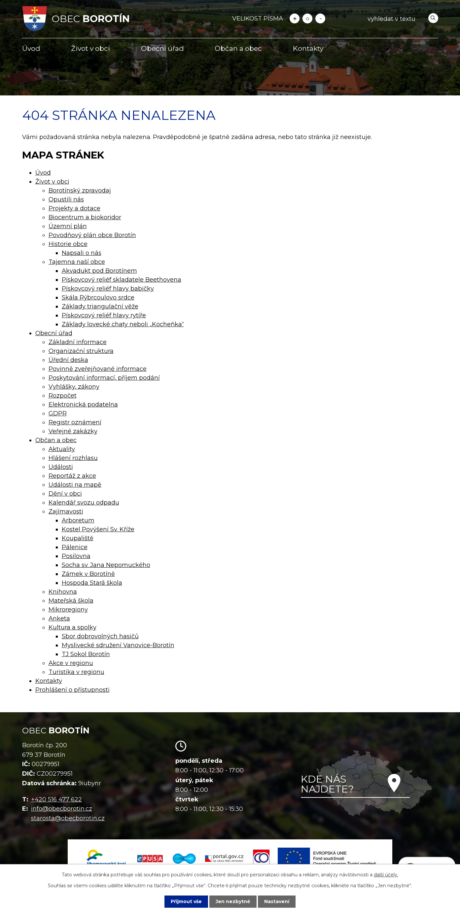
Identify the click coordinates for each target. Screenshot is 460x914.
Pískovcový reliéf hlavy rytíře (104, 315)
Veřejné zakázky (73, 431)
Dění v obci (65, 493)
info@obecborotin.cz (61, 808)
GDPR (58, 413)
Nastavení (276, 901)
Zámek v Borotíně (88, 574)
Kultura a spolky (72, 627)
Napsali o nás (81, 253)
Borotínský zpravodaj (80, 190)
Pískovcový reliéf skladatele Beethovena (121, 279)
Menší (320, 18)
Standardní (307, 18)
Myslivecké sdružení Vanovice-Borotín (118, 645)
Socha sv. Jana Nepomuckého (106, 565)
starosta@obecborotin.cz (68, 818)
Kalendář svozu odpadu (84, 502)
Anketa (59, 618)
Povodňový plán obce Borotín (92, 235)
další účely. (386, 875)
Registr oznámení (75, 422)
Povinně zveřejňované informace (98, 368)
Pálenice (75, 547)
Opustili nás (66, 199)
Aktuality (62, 449)
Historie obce (68, 244)
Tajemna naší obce (77, 261)
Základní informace (78, 342)
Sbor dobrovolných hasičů (100, 636)
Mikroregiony (68, 609)
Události (61, 467)
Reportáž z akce (72, 475)
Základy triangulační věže (100, 306)
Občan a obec (238, 48)
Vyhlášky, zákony (74, 386)
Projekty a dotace (74, 208)
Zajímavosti (66, 511)
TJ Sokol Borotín (86, 654)
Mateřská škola (71, 600)
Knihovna (63, 591)
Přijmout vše (186, 901)
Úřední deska (68, 360)
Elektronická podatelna (83, 404)
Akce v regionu (71, 663)
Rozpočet (63, 395)
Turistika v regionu (76, 672)
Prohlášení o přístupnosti (72, 689)
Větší (295, 18)
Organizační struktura (81, 351)
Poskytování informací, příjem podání (104, 377)
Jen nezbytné (233, 901)
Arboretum (78, 520)
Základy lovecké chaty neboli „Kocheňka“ (123, 324)
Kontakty (308, 48)
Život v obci (90, 48)
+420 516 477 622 (56, 799)
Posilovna (76, 556)
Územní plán (68, 226)
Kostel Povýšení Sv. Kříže (98, 529)
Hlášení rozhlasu (73, 458)
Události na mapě (75, 484)
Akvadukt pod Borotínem (99, 270)
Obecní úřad (162, 48)
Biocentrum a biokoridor (85, 217)
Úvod (31, 48)
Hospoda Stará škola (92, 582)
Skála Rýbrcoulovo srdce (98, 297)
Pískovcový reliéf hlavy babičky (108, 288)
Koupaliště (77, 538)
